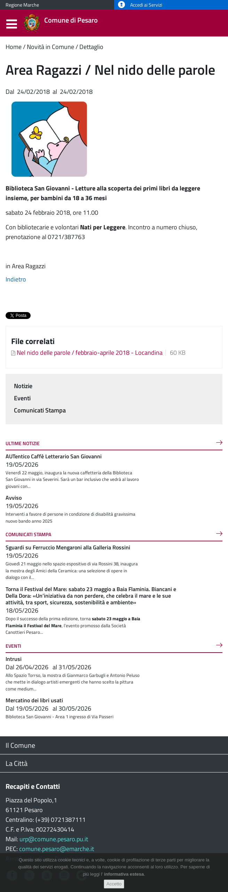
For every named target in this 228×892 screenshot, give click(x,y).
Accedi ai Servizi (140, 5)
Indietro (16, 279)
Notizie (23, 386)
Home (14, 46)
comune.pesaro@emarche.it (56, 848)
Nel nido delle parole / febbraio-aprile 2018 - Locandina (90, 352)
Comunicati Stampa (40, 410)
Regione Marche (22, 5)
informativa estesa (124, 874)
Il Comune (20, 745)
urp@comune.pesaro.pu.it (53, 839)
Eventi (22, 398)
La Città (16, 763)
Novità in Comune (50, 46)
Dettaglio (91, 46)
